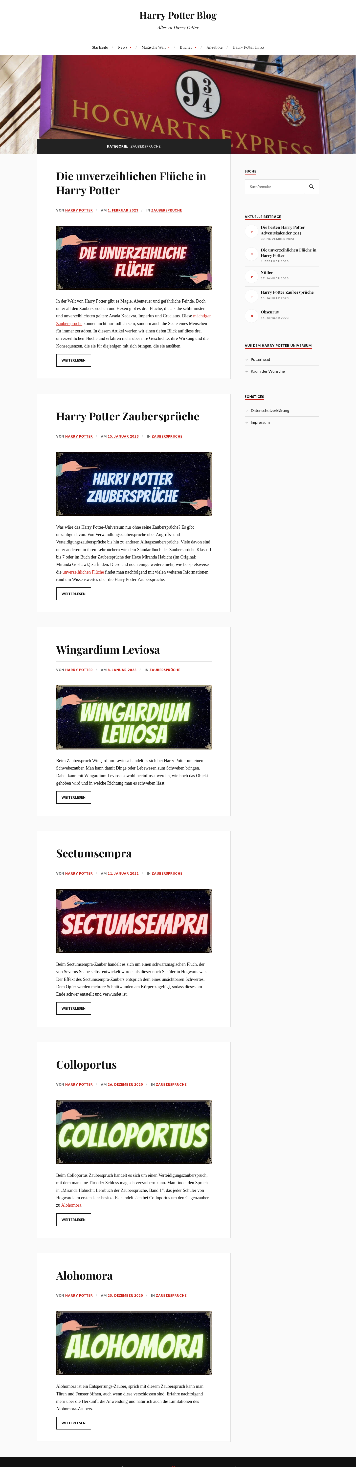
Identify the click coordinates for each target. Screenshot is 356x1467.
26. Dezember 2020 (125, 1084)
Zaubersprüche (166, 210)
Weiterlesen (74, 360)
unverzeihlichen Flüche (83, 572)
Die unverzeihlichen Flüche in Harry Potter (131, 182)
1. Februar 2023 (123, 210)
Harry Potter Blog (178, 15)
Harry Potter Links (248, 47)
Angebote (215, 47)
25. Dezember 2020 (125, 1295)
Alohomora (71, 1205)
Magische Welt (154, 47)
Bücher (186, 47)
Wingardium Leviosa (108, 649)
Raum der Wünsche (268, 371)
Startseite (100, 47)
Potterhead (260, 359)
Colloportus (86, 1064)
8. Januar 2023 (122, 670)
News (122, 47)
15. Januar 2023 (123, 436)
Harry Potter (79, 210)
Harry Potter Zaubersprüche (127, 415)
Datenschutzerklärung (270, 410)
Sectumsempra (94, 853)
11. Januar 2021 (123, 873)
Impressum (260, 422)
